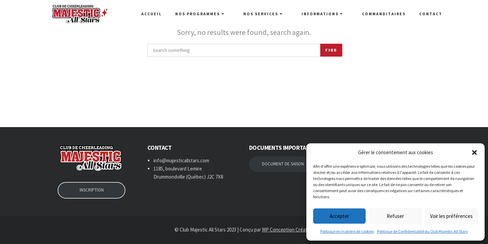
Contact (430, 13)
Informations (327, 13)
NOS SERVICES (274, 13)
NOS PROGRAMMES (216, 13)
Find (331, 50)
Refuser (395, 216)
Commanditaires (384, 13)
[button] (474, 152)
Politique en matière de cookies (347, 231)
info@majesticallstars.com (181, 160)
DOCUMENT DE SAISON (283, 164)
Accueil (169, 13)
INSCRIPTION (92, 190)
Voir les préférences (451, 216)
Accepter (339, 216)
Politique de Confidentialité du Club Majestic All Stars (422, 231)
